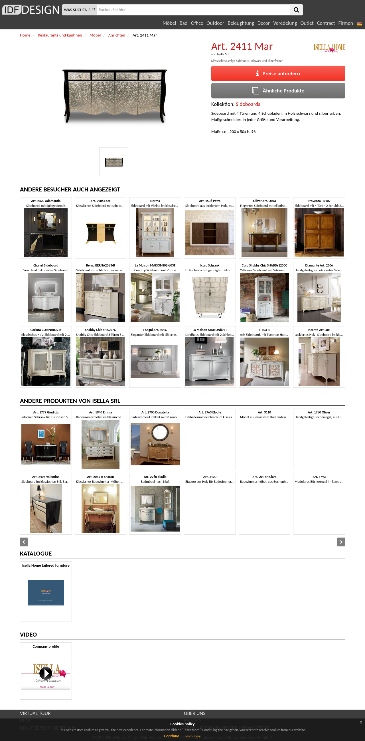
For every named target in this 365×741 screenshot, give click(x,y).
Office (197, 23)
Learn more (193, 736)
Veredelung (285, 23)
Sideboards (248, 104)
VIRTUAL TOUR (35, 713)
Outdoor (215, 23)
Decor (263, 23)
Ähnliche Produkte (278, 90)
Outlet (306, 23)
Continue (171, 736)
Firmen (345, 23)
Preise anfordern (278, 73)
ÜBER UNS (194, 713)
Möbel (169, 23)
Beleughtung (241, 23)
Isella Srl (222, 54)
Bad (184, 23)
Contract (326, 23)
